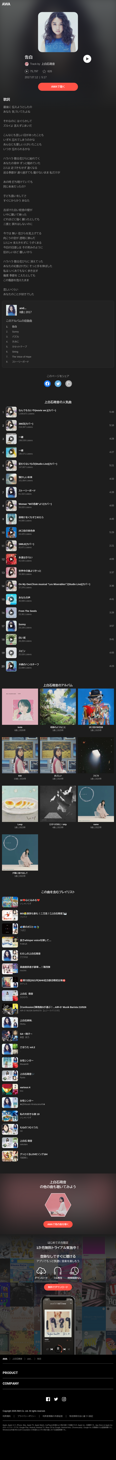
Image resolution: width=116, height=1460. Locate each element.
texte (20, 727)
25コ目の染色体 (96, 727)
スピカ (96, 776)
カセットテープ (19, 346)
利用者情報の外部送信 (53, 1416)
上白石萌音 (48, 64)
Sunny (15, 331)
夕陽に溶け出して (20, 873)
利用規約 (7, 1416)
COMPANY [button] (11, 1383)
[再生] (87, 59)
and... (22, 308)
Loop (20, 824)
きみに (15, 341)
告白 (39, 1359)
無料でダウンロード (58, 1287)
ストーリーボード (20, 361)
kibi (20, 776)
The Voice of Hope (21, 356)
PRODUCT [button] (10, 1373)
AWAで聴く (58, 86)
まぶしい (58, 776)
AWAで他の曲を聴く (58, 1224)
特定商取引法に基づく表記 (81, 1416)
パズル (15, 336)
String (15, 351)
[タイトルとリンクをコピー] (68, 383)
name (96, 824)
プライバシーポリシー (26, 1416)
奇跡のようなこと (58, 727)
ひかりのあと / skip (58, 824)
